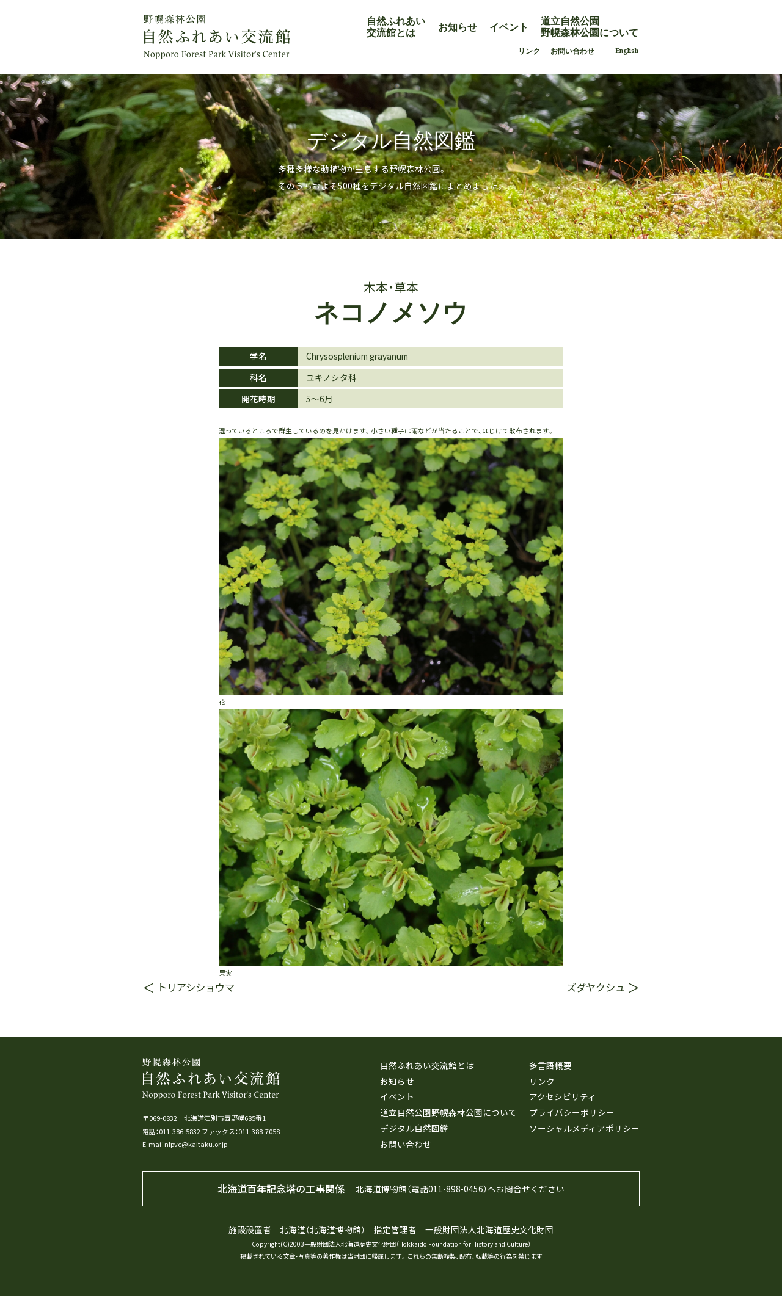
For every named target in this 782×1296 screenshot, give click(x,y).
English (626, 50)
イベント (508, 27)
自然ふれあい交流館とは (396, 26)
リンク (529, 51)
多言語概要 (550, 1065)
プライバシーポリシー (572, 1112)
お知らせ (457, 27)
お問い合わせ (572, 51)
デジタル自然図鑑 (414, 1128)
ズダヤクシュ (595, 987)
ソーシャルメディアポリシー (584, 1128)
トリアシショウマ (196, 987)
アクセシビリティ (562, 1096)
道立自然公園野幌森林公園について (589, 26)
